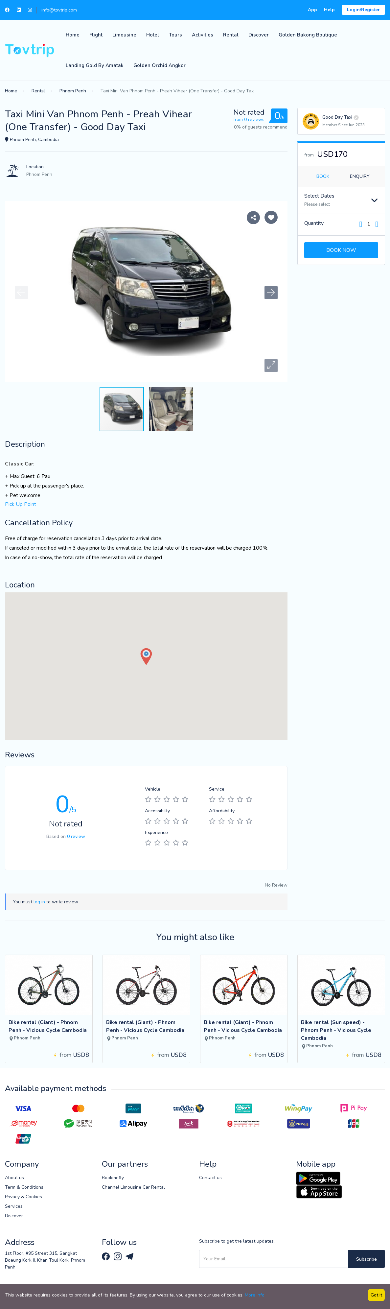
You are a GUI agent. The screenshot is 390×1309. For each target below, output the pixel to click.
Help (329, 10)
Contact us (210, 1178)
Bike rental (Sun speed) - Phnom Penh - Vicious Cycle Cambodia (336, 1030)
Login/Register (363, 10)
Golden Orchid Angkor (159, 65)
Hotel (152, 35)
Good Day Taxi (337, 117)
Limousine (124, 35)
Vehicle (152, 789)
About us (14, 1178)
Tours (175, 35)
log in (39, 902)
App (312, 10)
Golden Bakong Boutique (308, 35)
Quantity (314, 223)
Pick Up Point (20, 504)
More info (254, 1295)
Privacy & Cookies (23, 1197)
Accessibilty (157, 811)
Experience (156, 832)
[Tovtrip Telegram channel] (129, 1256)
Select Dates (319, 196)
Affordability (222, 811)
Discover (258, 35)
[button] (271, 365)
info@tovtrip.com (59, 10)
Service (216, 789)
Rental (231, 35)
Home (73, 35)
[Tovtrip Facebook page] (106, 1256)
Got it (376, 1295)
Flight (96, 35)
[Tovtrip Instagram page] (118, 1256)
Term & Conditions (24, 1187)
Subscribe (366, 1259)
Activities (202, 35)
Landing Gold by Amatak (95, 65)
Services (14, 1206)
